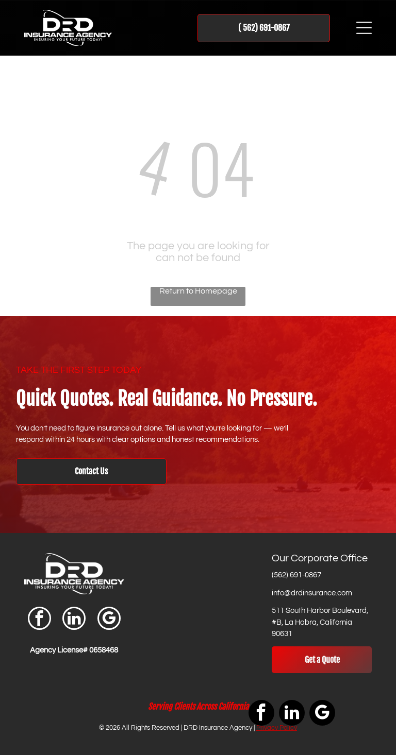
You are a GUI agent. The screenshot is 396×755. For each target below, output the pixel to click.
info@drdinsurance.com (312, 593)
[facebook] (39, 619)
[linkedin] (74, 619)
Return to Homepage (198, 291)
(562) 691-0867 (296, 575)
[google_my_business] (109, 619)
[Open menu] (364, 28)
